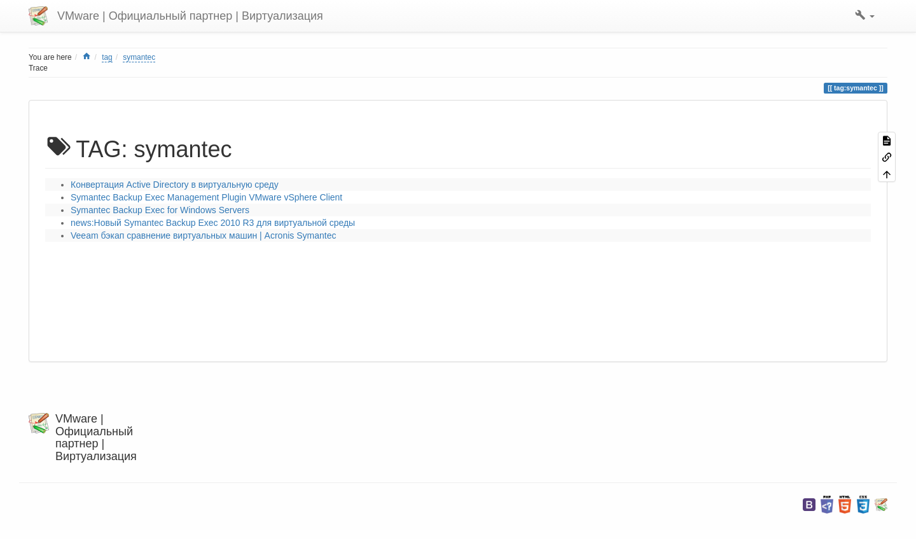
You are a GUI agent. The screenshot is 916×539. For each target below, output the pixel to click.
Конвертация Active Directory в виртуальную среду (175, 184)
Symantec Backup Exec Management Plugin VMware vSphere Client (206, 197)
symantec (139, 57)
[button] (864, 16)
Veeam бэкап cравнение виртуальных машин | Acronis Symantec (203, 235)
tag (107, 57)
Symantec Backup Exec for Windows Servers (160, 210)
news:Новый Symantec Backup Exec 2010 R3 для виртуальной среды (213, 223)
